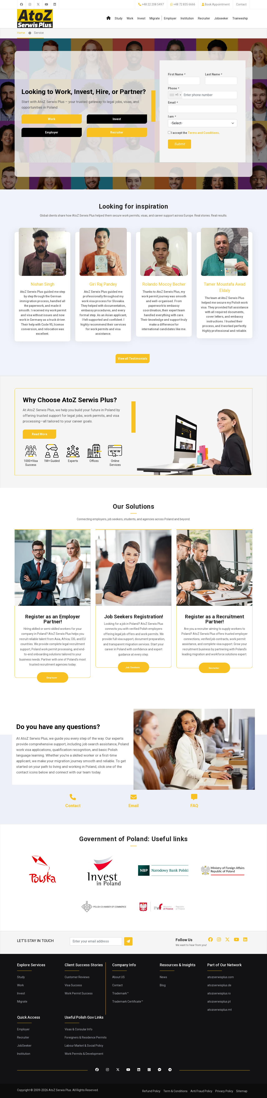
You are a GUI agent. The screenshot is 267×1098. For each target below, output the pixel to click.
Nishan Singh (42, 284)
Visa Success (73, 985)
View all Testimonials (132, 358)
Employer (170, 18)
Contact (241, 4)
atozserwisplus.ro (219, 993)
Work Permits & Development (84, 1053)
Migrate (155, 18)
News (163, 977)
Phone (173, 88)
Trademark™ (120, 993)
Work (130, 18)
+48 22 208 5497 (153, 4)
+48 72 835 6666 (184, 4)
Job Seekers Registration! (133, 616)
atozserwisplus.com (220, 977)
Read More (39, 434)
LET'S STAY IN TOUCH (35, 940)
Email (173, 102)
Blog (163, 985)
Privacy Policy (224, 1091)
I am (172, 116)
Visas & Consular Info (78, 1029)
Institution (187, 18)
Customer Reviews (77, 977)
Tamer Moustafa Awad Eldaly (224, 287)
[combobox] (175, 95)
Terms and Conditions (203, 132)
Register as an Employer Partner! (52, 619)
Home (21, 32)
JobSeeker (24, 1045)
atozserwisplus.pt (219, 1001)
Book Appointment (217, 4)
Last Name (213, 74)
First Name (176, 74)
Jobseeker (221, 18)
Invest (141, 18)
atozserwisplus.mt (219, 1009)
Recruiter (204, 18)
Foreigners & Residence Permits (86, 1037)
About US (118, 977)
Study (118, 18)
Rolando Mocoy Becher (164, 284)
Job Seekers (132, 667)
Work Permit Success (79, 993)
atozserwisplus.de (219, 985)
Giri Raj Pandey (103, 284)
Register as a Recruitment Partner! (214, 619)
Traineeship (240, 18)
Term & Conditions (175, 1091)
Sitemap (241, 1091)
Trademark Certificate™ (127, 1001)
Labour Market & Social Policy (84, 1045)
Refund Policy (151, 1091)
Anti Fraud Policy (201, 1091)
